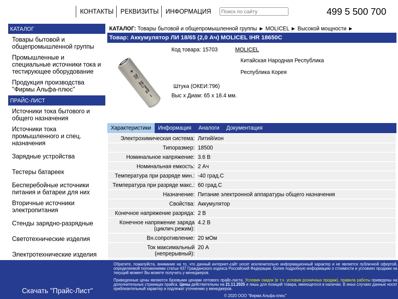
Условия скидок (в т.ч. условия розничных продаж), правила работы (308, 280)
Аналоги (208, 128)
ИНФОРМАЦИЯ (188, 11)
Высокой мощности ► (326, 28)
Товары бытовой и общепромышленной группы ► (201, 28)
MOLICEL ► (281, 28)
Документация (244, 128)
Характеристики (131, 128)
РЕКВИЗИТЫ (139, 11)
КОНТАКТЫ (96, 11)
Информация (175, 128)
